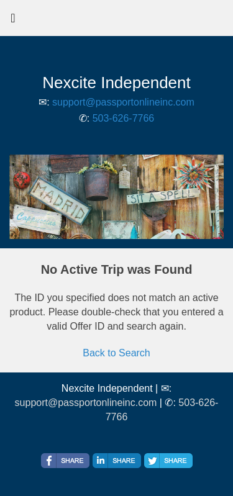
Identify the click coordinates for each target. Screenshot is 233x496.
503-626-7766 (124, 118)
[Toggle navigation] (13, 21)
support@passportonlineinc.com (123, 102)
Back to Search (116, 353)
